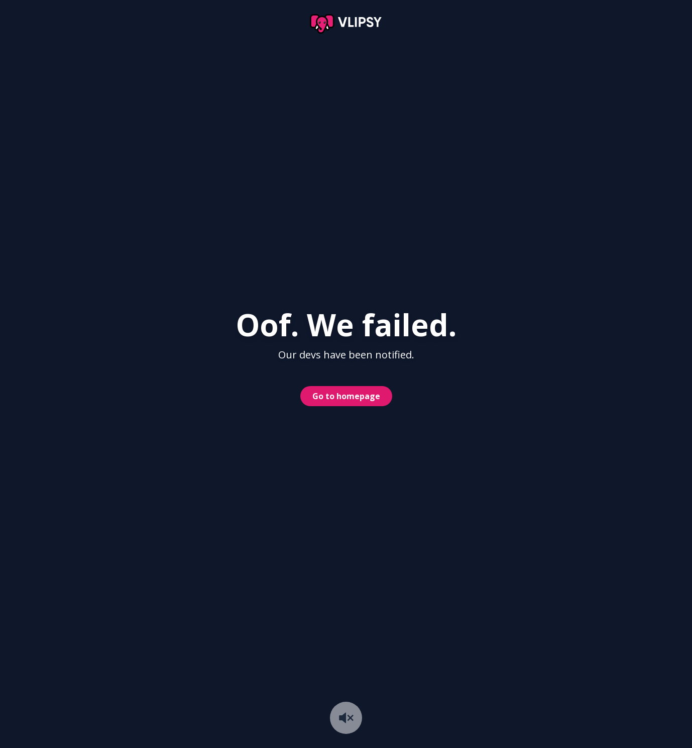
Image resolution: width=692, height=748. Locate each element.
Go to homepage (346, 396)
